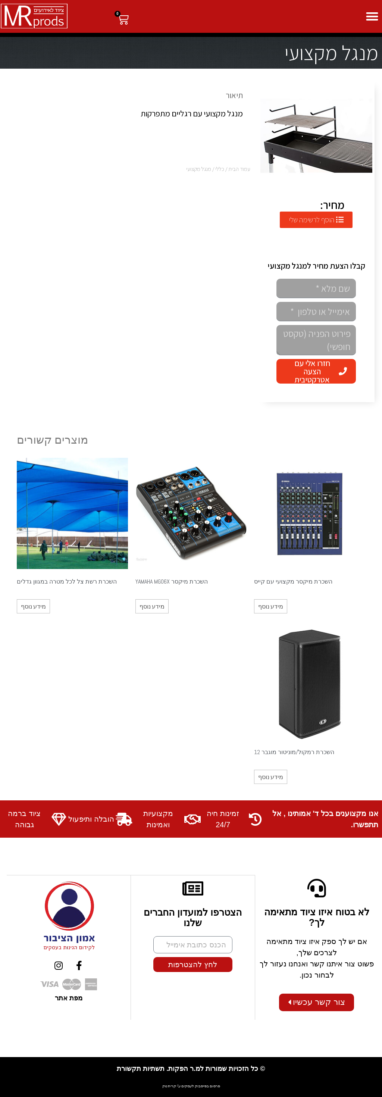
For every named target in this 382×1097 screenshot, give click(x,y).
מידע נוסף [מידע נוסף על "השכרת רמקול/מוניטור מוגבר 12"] (270, 776)
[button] (372, 16)
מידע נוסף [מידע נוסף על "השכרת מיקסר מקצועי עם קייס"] (270, 606)
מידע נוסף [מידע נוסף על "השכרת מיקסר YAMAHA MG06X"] (152, 606)
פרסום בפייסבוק (207, 1086)
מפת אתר (68, 997)
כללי (219, 168)
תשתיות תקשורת (141, 1068)
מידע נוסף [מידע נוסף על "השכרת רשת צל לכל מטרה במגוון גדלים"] (33, 606)
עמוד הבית (239, 168)
